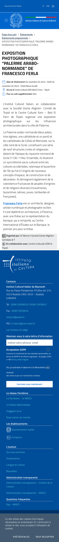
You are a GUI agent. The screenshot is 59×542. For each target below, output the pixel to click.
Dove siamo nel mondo (18, 417)
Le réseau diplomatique (18, 405)
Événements (26, 34)
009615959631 (38, 304)
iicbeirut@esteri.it (15, 317)
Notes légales (23, 359)
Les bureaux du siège (17, 330)
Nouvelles (11, 471)
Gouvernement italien (20, 429)
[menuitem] (44, 5)
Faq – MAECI (13, 504)
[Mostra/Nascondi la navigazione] (6, 20)
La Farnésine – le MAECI (19, 398)
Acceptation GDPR (16, 349)
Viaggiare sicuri (14, 411)
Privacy (14, 359)
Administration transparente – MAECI (26, 493)
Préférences (21, 537)
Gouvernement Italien (13, 6)
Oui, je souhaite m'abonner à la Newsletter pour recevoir (28, 368)
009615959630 (19, 304)
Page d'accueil (9, 34)
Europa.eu (14, 437)
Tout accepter (45, 537)
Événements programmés (15, 38)
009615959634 (19, 311)
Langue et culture (15, 465)
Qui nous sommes (15, 452)
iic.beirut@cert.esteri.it (23, 323)
